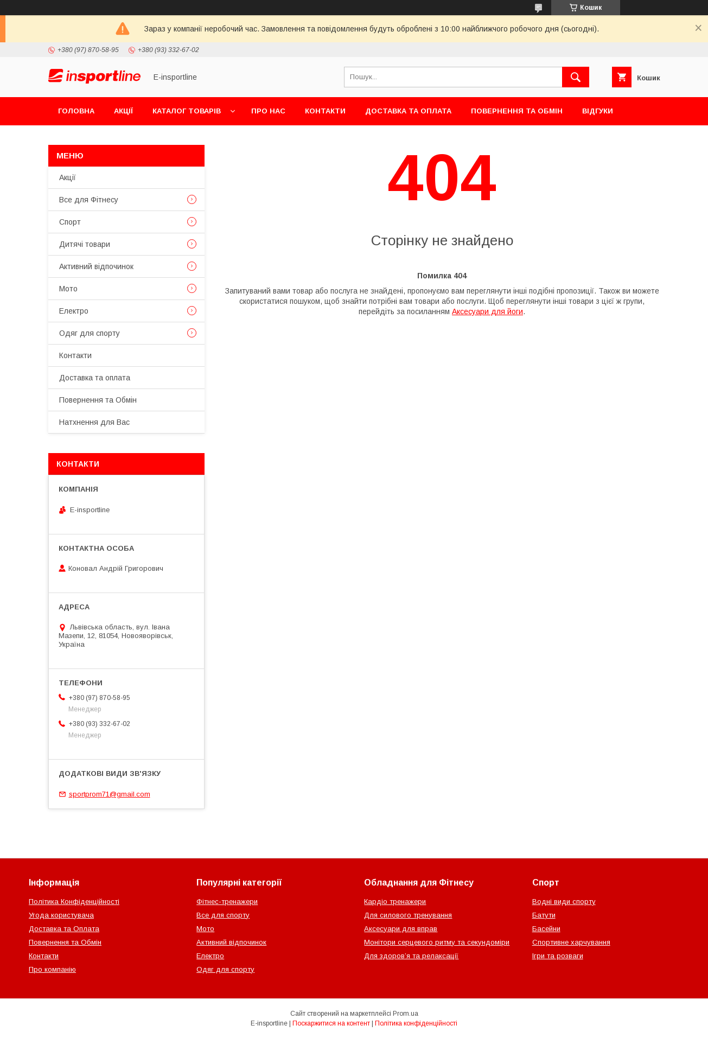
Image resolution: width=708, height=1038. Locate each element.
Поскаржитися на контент (331, 1023)
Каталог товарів (186, 111)
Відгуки (597, 111)
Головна (76, 111)
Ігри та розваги (557, 956)
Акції (123, 111)
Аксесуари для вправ (400, 929)
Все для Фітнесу (88, 199)
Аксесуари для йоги (487, 311)
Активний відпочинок (96, 266)
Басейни (546, 929)
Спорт (70, 222)
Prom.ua (405, 1013)
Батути (544, 915)
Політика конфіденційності (416, 1023)
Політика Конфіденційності (74, 901)
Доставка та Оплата (64, 929)
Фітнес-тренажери (227, 901)
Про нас (268, 111)
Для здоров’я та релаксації (411, 956)
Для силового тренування (408, 915)
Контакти (325, 111)
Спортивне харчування (571, 942)
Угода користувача (61, 915)
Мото (68, 288)
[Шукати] (575, 77)
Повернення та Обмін (517, 111)
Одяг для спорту (89, 333)
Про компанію (52, 969)
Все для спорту (223, 915)
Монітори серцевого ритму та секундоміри (436, 942)
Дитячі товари (84, 244)
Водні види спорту (564, 901)
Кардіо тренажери (395, 901)
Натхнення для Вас (94, 422)
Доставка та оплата (408, 111)
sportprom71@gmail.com (109, 794)
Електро (73, 311)
